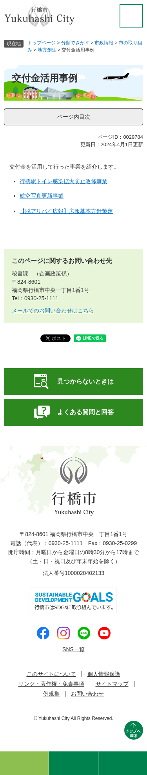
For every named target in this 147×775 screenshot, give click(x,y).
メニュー (122, 763)
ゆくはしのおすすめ (24, 763)
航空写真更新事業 (42, 196)
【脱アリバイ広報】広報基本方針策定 (66, 211)
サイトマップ (112, 684)
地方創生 (47, 50)
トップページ (41, 43)
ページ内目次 (73, 117)
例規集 (51, 694)
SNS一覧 (73, 649)
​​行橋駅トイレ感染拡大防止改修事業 (63, 181)
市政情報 (103, 43)
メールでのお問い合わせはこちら (53, 310)
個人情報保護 (103, 674)
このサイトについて (51, 674)
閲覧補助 (131, 16)
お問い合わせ (87, 694)
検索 (73, 763)
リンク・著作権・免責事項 (51, 684)
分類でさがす (75, 43)
